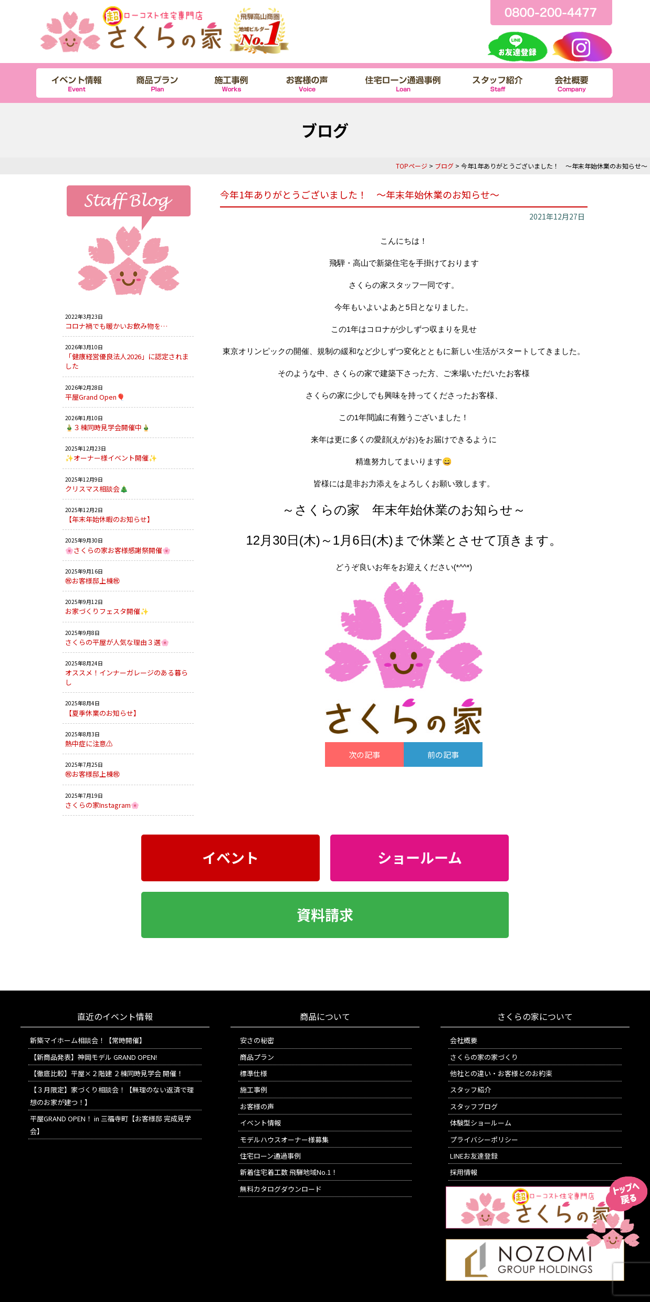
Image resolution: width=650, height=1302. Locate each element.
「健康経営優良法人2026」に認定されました (127, 361)
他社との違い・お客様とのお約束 (501, 1073)
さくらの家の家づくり (484, 1057)
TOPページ (411, 165)
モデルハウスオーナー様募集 (284, 1139)
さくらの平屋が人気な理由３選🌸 (117, 642)
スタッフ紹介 (470, 1090)
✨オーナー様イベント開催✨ (111, 458)
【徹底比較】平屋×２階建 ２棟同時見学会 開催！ (106, 1073)
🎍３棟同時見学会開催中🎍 (107, 427)
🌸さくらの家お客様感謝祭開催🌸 (118, 550)
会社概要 (463, 1040)
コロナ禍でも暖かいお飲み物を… (116, 326)
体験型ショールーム (480, 1123)
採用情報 (463, 1172)
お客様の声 (257, 1106)
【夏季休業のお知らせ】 (102, 713)
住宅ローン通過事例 (270, 1156)
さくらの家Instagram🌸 (102, 805)
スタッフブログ (474, 1106)
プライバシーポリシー (484, 1139)
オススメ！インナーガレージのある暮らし (126, 677)
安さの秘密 (257, 1040)
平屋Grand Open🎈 (95, 397)
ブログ (444, 165)
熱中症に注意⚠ (89, 743)
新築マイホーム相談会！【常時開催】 (88, 1040)
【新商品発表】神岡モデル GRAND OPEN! (93, 1057)
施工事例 (253, 1090)
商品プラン (257, 1057)
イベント (230, 857)
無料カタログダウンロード (281, 1189)
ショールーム (420, 857)
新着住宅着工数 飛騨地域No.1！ (289, 1172)
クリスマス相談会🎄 (96, 489)
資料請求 (325, 914)
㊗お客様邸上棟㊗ (92, 581)
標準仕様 (253, 1073)
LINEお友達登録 (474, 1156)
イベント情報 (260, 1123)
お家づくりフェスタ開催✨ (107, 611)
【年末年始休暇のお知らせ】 (109, 519)
